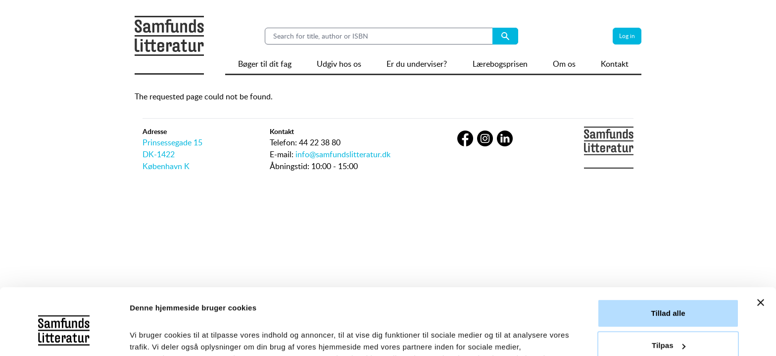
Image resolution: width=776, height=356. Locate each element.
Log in (627, 36)
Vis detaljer (150, 336)
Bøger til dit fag (264, 63)
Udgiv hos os (339, 63)
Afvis (668, 316)
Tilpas (668, 284)
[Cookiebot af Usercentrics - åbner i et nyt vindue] (64, 336)
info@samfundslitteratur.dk (342, 154)
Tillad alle (668, 252)
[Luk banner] (760, 241)
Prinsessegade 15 (172, 142)
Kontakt (615, 63)
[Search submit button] (505, 36)
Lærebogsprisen (500, 63)
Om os (564, 63)
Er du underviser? (417, 63)
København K (166, 166)
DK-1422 (159, 154)
